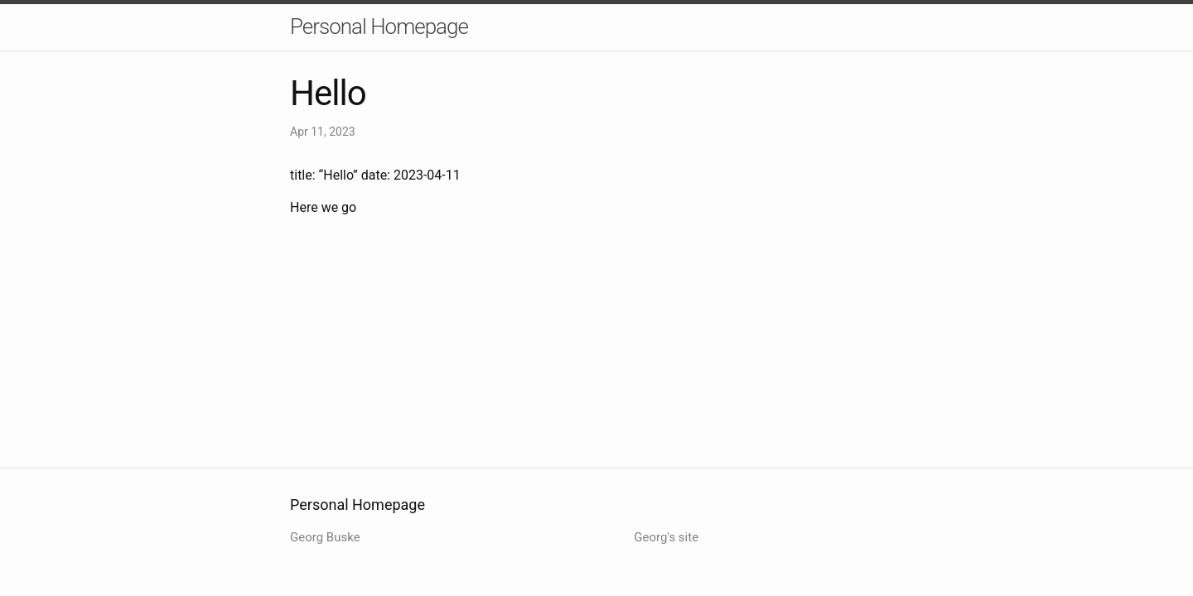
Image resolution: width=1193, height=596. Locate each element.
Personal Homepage (379, 26)
